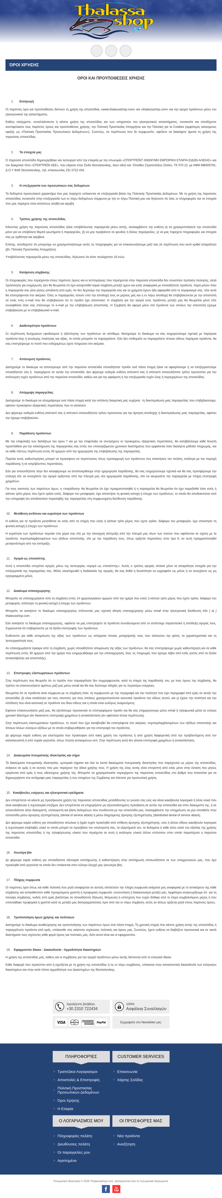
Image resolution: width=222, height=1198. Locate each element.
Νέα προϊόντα (128, 1136)
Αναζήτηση (126, 1144)
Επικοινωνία (127, 1071)
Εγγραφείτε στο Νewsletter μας (140, 1022)
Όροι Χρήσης (69, 1100)
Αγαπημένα (67, 1160)
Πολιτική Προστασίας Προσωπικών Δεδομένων (78, 1090)
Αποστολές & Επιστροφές (79, 1080)
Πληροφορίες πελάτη (75, 1136)
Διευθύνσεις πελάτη (74, 1144)
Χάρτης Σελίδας (130, 1080)
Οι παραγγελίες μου (74, 1152)
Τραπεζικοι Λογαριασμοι (77, 1071)
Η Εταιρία (65, 1109)
